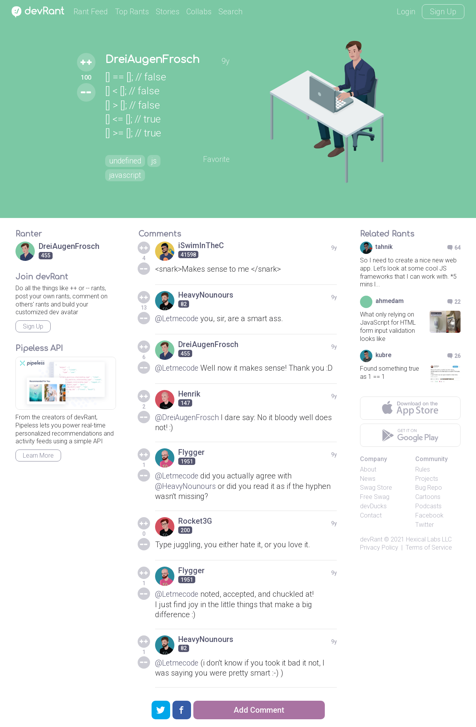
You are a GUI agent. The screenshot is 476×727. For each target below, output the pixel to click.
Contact (371, 515)
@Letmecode (178, 318)
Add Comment (259, 710)
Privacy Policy (379, 547)
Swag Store (376, 487)
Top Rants (132, 11)
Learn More (38, 455)
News (367, 478)
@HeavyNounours (186, 485)
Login (406, 11)
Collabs (199, 11)
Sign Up (443, 11)
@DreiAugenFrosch (188, 417)
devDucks (373, 506)
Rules (422, 469)
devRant (371, 539)
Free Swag (374, 497)
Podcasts (428, 506)
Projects (426, 478)
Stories (167, 11)
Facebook (429, 515)
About (368, 469)
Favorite (218, 159)
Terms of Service (429, 547)
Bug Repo (428, 487)
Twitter (424, 524)
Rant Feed (90, 11)
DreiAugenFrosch (152, 59)
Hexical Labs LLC (429, 539)
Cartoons (427, 497)
